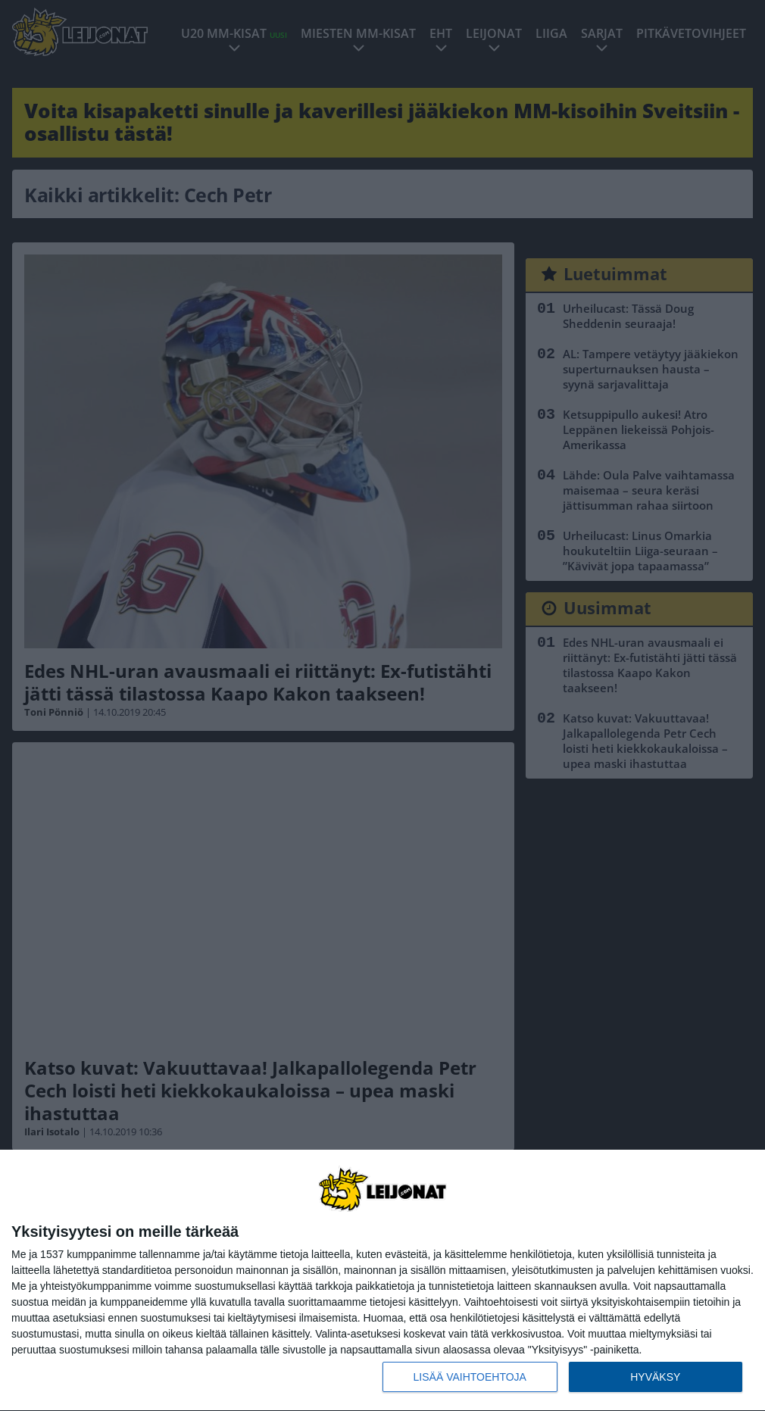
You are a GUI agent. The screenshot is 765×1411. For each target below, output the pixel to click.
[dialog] (382, 1280)
